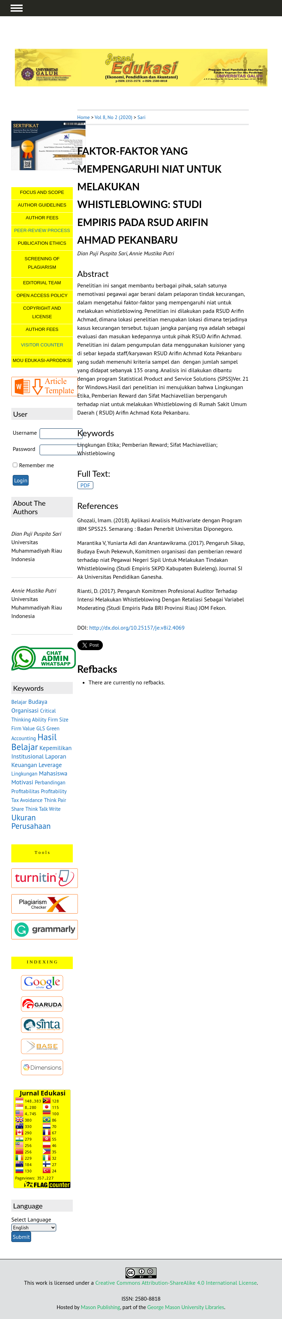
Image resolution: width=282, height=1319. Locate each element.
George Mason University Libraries (185, 1307)
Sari (141, 117)
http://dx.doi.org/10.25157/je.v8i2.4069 (136, 627)
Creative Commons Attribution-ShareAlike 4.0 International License (176, 1282)
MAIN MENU (17, 8)
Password (24, 448)
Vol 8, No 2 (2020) (113, 117)
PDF (85, 485)
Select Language (31, 1219)
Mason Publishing (100, 1307)
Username (25, 432)
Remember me (36, 465)
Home (83, 117)
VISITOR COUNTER (42, 344)
